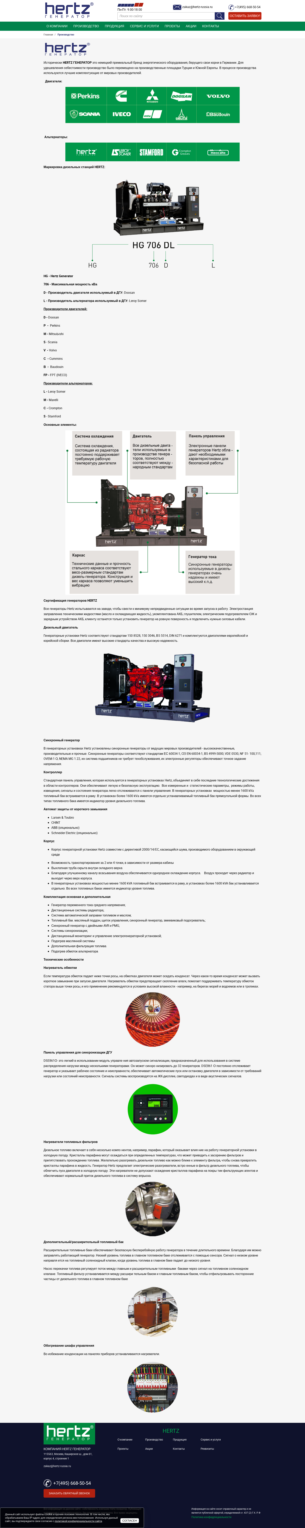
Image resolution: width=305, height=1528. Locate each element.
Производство (86, 26)
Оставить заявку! (245, 16)
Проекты (172, 26)
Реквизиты (207, 1448)
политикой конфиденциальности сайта (78, 1521)
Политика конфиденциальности (211, 1517)
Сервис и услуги (144, 26)
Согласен (129, 1520)
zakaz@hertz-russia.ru (57, 1466)
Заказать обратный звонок (69, 1493)
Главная (48, 34)
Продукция (114, 26)
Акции (191, 26)
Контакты (210, 26)
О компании (56, 26)
